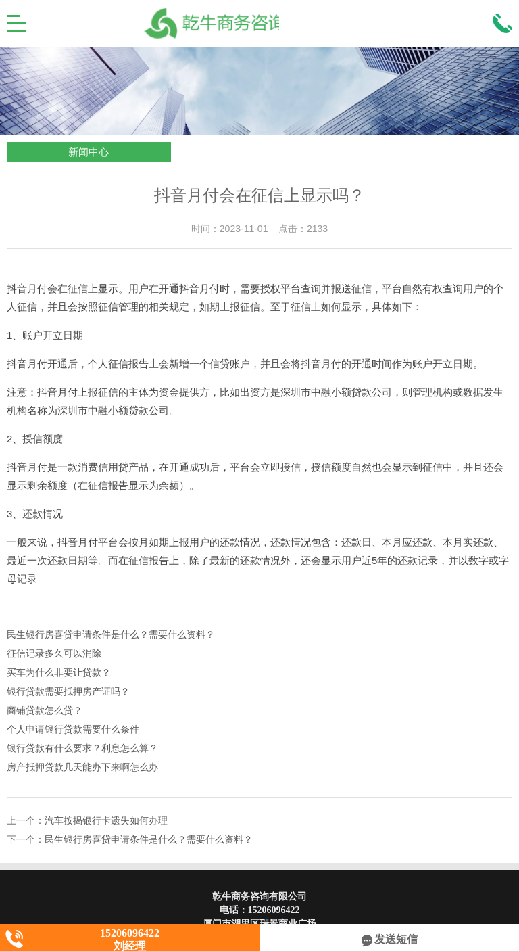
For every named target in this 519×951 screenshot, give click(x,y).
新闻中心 (88, 152)
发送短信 (390, 939)
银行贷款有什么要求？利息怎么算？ (82, 748)
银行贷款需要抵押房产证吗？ (68, 692)
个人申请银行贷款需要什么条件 (73, 729)
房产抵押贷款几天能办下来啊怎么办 (82, 767)
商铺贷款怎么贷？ (44, 710)
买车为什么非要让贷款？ (59, 673)
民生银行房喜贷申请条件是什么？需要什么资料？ (111, 635)
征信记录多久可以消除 (54, 654)
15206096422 (274, 910)
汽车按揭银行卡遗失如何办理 (106, 821)
